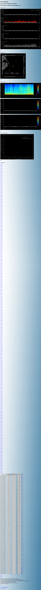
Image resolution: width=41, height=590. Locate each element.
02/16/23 (1, 175)
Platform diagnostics (3, 588)
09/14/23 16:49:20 (3, 544)
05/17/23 (1, 303)
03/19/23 (1, 219)
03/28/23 (1, 232)
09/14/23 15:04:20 (3, 537)
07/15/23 (1, 387)
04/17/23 (1, 260)
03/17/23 (1, 216)
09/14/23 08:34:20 (3, 510)
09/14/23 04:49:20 (3, 495)
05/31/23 (1, 323)
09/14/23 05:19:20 (3, 497)
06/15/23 (1, 344)
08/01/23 (1, 411)
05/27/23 (1, 317)
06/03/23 (1, 327)
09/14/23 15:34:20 (3, 539)
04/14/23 (1, 256)
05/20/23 (1, 307)
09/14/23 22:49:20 (3, 569)
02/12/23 (1, 169)
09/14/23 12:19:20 (3, 526)
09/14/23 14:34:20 (3, 535)
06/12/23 (1, 340)
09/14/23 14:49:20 (3, 536)
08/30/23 (1, 452)
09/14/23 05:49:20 (3, 499)
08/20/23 (1, 438)
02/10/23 (1, 166)
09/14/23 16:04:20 (3, 541)
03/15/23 (1, 213)
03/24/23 (1, 226)
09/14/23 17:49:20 (3, 548)
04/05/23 (1, 243)
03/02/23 (1, 195)
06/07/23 (1, 333)
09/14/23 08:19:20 (3, 509)
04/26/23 (1, 273)
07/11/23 (1, 381)
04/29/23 (1, 277)
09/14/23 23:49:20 (3, 573)
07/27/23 (1, 404)
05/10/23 (1, 293)
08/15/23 (1, 431)
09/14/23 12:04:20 (3, 525)
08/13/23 (1, 428)
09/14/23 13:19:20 (3, 530)
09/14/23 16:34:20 (3, 543)
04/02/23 (1, 239)
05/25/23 (1, 314)
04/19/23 (1, 263)
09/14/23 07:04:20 (3, 504)
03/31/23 (1, 236)
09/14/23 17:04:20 (3, 545)
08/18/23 (1, 435)
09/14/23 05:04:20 (3, 496)
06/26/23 (1, 360)
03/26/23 (1, 229)
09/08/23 (1, 465)
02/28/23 (1, 192)
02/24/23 (1, 186)
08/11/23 (1, 425)
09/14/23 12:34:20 (3, 527)
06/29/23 (1, 364)
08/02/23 (1, 412)
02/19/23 (1, 179)
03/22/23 (1, 223)
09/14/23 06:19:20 (3, 501)
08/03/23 (1, 414)
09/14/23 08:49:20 (3, 511)
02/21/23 (1, 182)
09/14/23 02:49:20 (3, 487)
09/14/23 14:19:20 (3, 534)
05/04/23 (1, 284)
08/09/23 (1, 422)
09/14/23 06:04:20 (3, 500)
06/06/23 (1, 331)
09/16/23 (1, 576)
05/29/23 (1, 320)
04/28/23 (1, 276)
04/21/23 (1, 266)
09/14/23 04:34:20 (3, 494)
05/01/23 (1, 280)
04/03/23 (1, 240)
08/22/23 (1, 441)
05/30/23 (1, 321)
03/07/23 (1, 202)
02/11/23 (1, 168)
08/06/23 (1, 418)
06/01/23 (1, 324)
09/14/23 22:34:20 (3, 568)
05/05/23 (1, 286)
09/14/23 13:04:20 (3, 529)
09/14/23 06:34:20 (3, 502)
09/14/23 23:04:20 (3, 570)
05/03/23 (1, 283)
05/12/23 (1, 296)
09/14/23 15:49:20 (3, 540)
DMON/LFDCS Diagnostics (4, 587)
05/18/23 (1, 304)
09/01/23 (1, 455)
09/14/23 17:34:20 (3, 547)
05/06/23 (1, 287)
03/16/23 (1, 215)
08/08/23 (1, 421)
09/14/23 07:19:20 (3, 505)
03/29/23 (1, 233)
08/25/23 (1, 445)
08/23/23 (1, 442)
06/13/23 (1, 341)
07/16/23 (1, 388)
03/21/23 (1, 222)
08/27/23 (1, 448)
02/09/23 (1, 165)
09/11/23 (1, 469)
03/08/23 (1, 203)
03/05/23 (1, 199)
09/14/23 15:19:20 (3, 538)
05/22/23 (1, 310)
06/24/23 (1, 357)
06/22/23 (1, 354)
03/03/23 (1, 196)
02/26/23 (1, 189)
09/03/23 (1, 458)
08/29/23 (1, 451)
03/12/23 (1, 209)
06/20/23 (1, 351)
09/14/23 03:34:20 (3, 490)
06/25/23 (1, 358)
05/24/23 (1, 313)
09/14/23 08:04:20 (3, 508)
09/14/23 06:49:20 (3, 503)
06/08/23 (1, 334)
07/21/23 (1, 395)
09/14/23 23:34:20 (3, 572)
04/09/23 (1, 249)
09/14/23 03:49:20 (3, 491)
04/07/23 (1, 246)
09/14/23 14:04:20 (3, 533)
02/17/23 (1, 176)
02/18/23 (1, 178)
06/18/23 (1, 348)
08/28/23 (1, 449)
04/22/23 (1, 267)
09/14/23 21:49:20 (3, 565)
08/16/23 (1, 432)
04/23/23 (1, 269)
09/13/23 (1, 472)
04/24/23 (1, 270)
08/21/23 (1, 439)
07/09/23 (1, 378)
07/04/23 (1, 371)
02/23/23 (1, 185)
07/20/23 (1, 394)
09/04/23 (1, 459)
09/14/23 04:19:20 (3, 493)
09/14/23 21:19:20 (3, 563)
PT (21, 489)
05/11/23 (1, 294)
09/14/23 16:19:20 (3, 542)
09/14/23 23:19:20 (3, 571)
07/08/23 (1, 377)
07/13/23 (1, 384)
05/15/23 (1, 300)
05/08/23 (1, 290)
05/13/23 (1, 297)
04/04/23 (1, 242)
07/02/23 (1, 368)
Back (1, 50)
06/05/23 (1, 330)
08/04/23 (1, 415)
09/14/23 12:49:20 (3, 528)
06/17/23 (1, 347)
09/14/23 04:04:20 (3, 492)
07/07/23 (1, 375)
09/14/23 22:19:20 (3, 567)
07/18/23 (1, 391)
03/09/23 (1, 205)
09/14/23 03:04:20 (3, 488)
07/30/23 (1, 408)
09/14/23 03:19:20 (3, 489)
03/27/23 (1, 230)
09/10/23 (1, 468)
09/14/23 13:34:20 (3, 531)
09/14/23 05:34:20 (3, 498)
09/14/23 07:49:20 (3, 507)
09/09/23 (1, 466)
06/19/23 (1, 350)
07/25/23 (1, 401)
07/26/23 (1, 402)
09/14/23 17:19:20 (3, 546)
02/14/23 (1, 172)
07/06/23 (1, 374)
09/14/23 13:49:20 (3, 532)
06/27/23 (1, 361)
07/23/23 (1, 398)
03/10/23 (1, 206)
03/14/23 (1, 212)
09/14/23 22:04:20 (3, 566)
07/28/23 (1, 405)
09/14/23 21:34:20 (3, 564)
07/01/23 (1, 367)
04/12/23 (1, 253)
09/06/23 (1, 462)
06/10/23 (1, 337)
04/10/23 (1, 250)
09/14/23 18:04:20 (3, 549)
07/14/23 (1, 385)
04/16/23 (1, 259)
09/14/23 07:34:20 (3, 506)
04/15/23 (1, 257)
